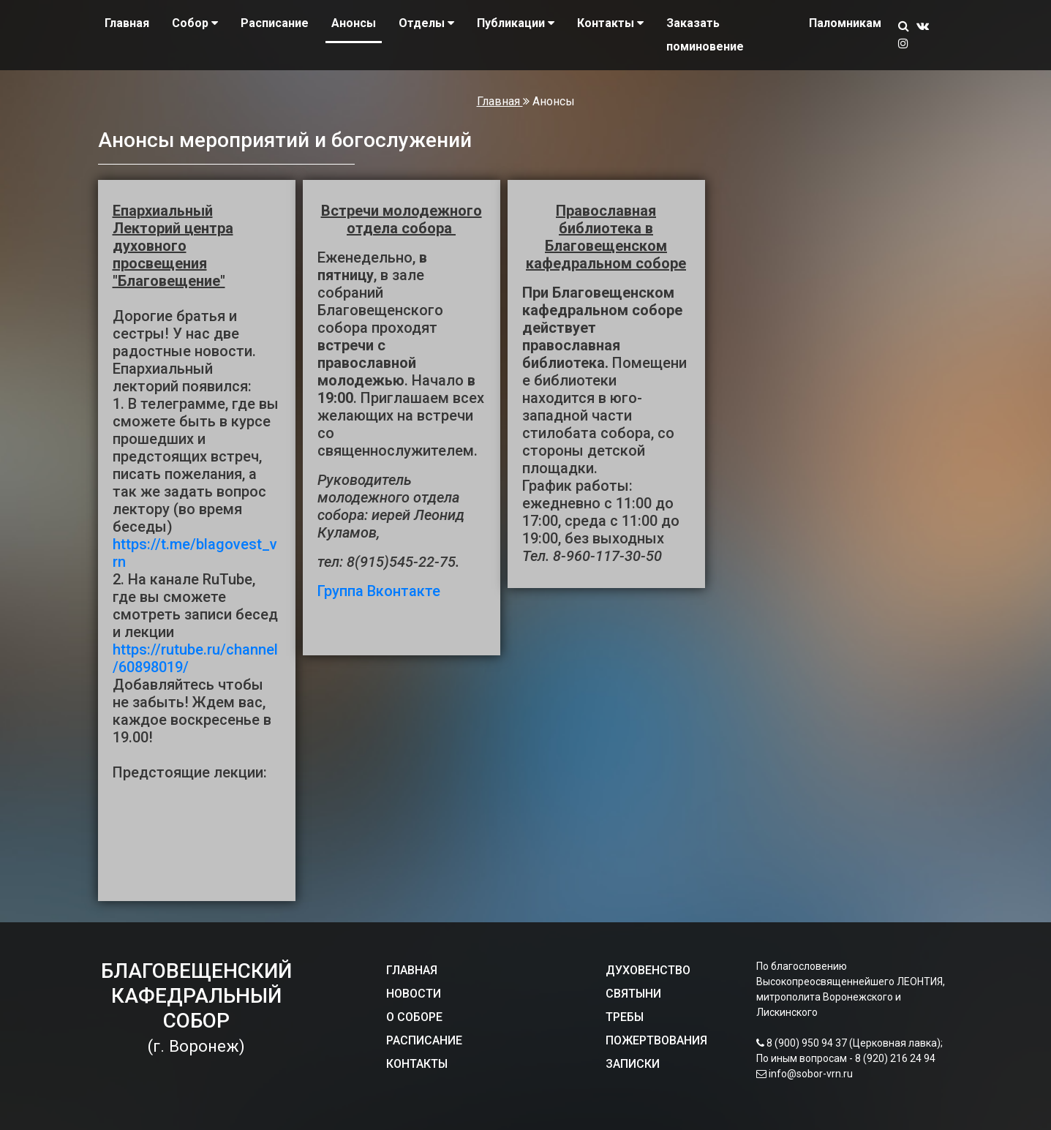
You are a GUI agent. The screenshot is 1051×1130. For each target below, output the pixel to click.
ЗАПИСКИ (633, 1064)
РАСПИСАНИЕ (424, 1040)
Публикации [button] (515, 23)
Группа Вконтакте (378, 591)
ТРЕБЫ (625, 1017)
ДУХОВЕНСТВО (648, 970)
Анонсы (353, 23)
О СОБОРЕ (414, 1017)
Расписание (275, 23)
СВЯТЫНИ (633, 994)
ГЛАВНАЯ (411, 970)
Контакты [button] (610, 23)
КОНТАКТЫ (417, 1064)
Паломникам (845, 23)
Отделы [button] (426, 23)
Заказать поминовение (705, 34)
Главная (127, 23)
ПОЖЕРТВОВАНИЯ (656, 1040)
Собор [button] (195, 23)
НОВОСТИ (413, 994)
